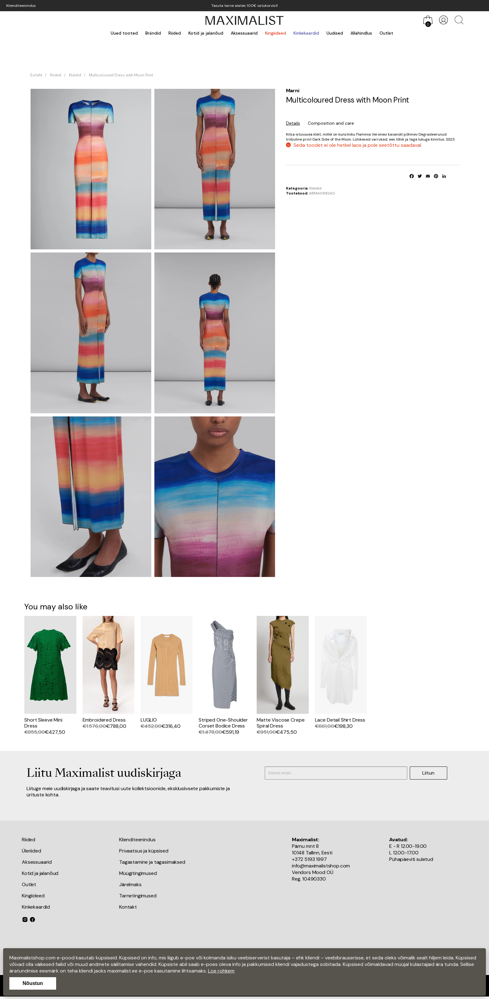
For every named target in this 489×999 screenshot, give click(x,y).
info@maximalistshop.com (321, 865)
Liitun (428, 773)
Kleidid (75, 75)
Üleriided (31, 851)
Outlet (386, 33)
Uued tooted (124, 33)
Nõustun (33, 983)
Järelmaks (130, 884)
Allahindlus (361, 33)
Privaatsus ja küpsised (143, 851)
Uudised (335, 33)
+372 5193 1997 (309, 859)
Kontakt (128, 907)
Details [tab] (293, 123)
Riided (174, 33)
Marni (292, 90)
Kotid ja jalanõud (205, 33)
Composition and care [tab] (331, 123)
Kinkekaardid (306, 33)
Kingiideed (275, 33)
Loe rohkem (221, 971)
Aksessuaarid (244, 33)
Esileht (36, 75)
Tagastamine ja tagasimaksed (152, 862)
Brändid (153, 33)
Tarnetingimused (138, 895)
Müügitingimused (138, 873)
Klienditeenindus (21, 5)
